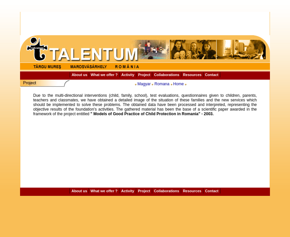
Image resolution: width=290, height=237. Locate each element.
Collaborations (166, 75)
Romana (162, 84)
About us (80, 75)
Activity (127, 75)
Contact (211, 75)
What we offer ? (104, 75)
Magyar (144, 84)
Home (178, 84)
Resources (192, 75)
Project (144, 75)
